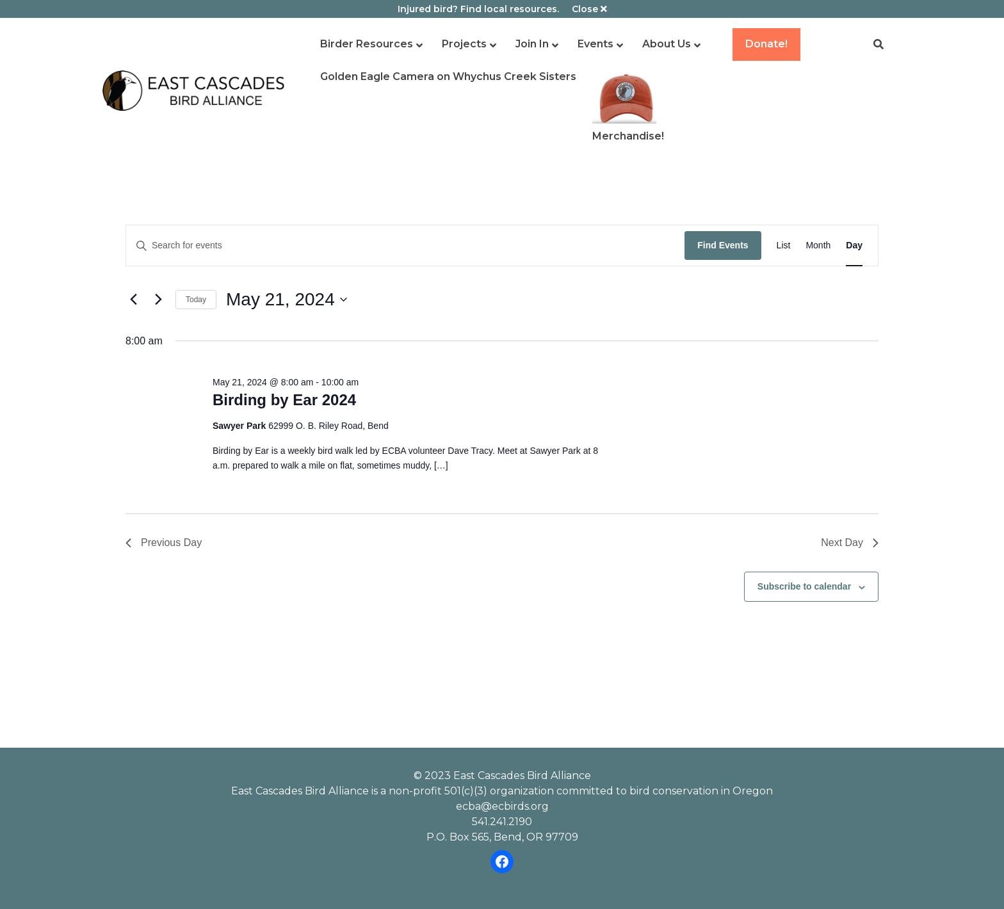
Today (196, 299)
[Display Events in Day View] (854, 245)
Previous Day (163, 542)
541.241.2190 (502, 822)
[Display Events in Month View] (818, 245)
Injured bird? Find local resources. (478, 9)
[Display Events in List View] (784, 245)
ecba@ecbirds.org (502, 806)
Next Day (849, 542)
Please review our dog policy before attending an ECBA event (502, 632)
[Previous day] (133, 299)
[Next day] (158, 299)
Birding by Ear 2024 (284, 399)
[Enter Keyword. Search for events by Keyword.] (405, 245)
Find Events (722, 245)
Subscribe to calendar (804, 586)
